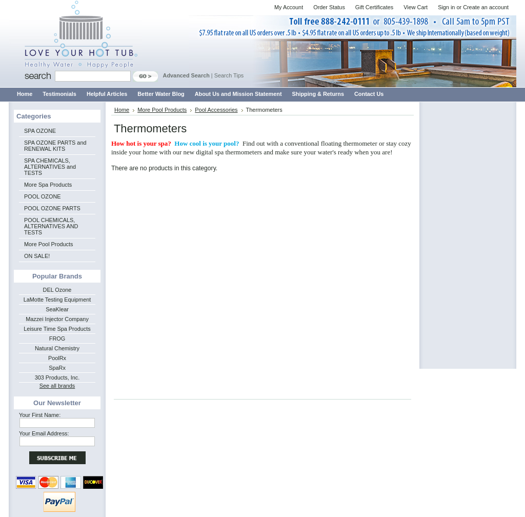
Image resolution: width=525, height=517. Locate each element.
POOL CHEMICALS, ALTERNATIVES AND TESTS (51, 226)
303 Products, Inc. (57, 377)
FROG (57, 338)
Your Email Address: (44, 433)
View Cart (415, 7)
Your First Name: (39, 415)
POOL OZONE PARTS (52, 208)
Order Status (329, 7)
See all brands (57, 386)
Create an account (486, 7)
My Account (288, 7)
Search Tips (229, 75)
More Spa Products (48, 185)
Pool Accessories (216, 110)
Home (121, 110)
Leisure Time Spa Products (57, 329)
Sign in (446, 7)
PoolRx (57, 358)
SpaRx (57, 368)
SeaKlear (57, 309)
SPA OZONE (40, 131)
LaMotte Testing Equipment (57, 299)
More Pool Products (48, 244)
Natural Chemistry (57, 348)
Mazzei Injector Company (57, 319)
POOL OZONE (42, 196)
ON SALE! (37, 256)
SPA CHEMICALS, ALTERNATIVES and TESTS (50, 166)
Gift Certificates (374, 7)
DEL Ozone (57, 290)
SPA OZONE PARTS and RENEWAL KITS (55, 146)
